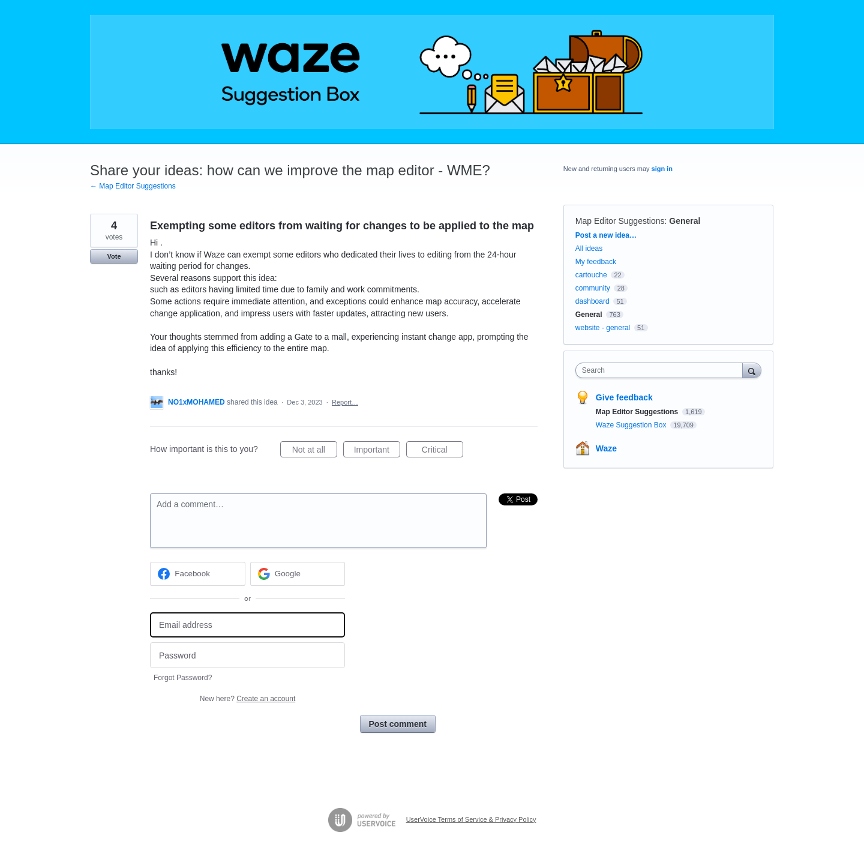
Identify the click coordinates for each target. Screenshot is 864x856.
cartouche (591, 275)
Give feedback (624, 397)
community (592, 288)
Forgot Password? (183, 678)
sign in (662, 168)
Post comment (398, 724)
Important (377, 451)
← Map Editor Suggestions (133, 186)
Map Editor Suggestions (620, 221)
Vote (114, 256)
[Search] (751, 370)
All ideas (588, 248)
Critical (442, 451)
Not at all (314, 451)
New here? (247, 699)
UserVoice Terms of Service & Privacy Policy (471, 819)
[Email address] (247, 625)
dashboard (592, 301)
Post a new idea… (606, 235)
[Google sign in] (298, 574)
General (684, 221)
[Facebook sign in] (197, 574)
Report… (345, 402)
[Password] (247, 655)
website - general (602, 328)
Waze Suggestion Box (632, 425)
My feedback (595, 262)
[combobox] (662, 370)
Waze (606, 448)
